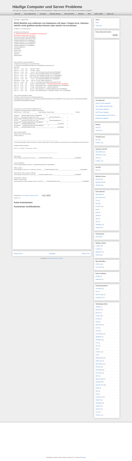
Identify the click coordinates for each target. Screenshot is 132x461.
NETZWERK (99, 152)
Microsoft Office (69, 13)
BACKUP (98, 179)
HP (96, 291)
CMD (97, 127)
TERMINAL (99, 224)
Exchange (43, 13)
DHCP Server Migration (102, 112)
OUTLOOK (99, 267)
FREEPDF (98, 279)
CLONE (98, 249)
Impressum (99, 25)
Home (97, 22)
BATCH (98, 313)
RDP (97, 212)
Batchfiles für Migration (102, 118)
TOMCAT (98, 227)
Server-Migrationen (30, 13)
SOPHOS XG (99, 155)
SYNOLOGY (99, 297)
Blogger (84, 457)
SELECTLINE (99, 294)
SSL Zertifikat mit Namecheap (104, 106)
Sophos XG (110, 13)
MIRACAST (99, 252)
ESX (19, 198)
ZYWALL (98, 161)
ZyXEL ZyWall (98, 13)
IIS (96, 209)
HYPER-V (98, 142)
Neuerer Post (18, 253)
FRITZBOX (99, 288)
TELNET (98, 130)
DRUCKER (99, 194)
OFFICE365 (99, 236)
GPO (97, 203)
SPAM (97, 215)
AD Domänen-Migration (102, 109)
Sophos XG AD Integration (103, 103)
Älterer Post (86, 253)
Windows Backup (55, 13)
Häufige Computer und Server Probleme (47, 7)
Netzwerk (81, 13)
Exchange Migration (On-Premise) (105, 115)
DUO (97, 170)
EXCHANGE (99, 197)
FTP (97, 200)
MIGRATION (99, 182)
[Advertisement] (107, 67)
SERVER (98, 185)
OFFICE (98, 264)
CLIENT (98, 246)
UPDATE (98, 255)
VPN (89, 13)
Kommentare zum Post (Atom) (55, 258)
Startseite (17, 13)
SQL (97, 218)
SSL (97, 221)
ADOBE (98, 276)
